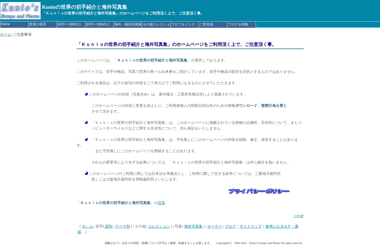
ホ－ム (87, 226)
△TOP (299, 216)
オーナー (214, 226)
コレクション (159, 226)
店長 (161, 203)
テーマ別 (122, 226)
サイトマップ (251, 226)
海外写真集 (193, 226)
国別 (108, 226)
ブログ (230, 226)
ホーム (5, 34)
